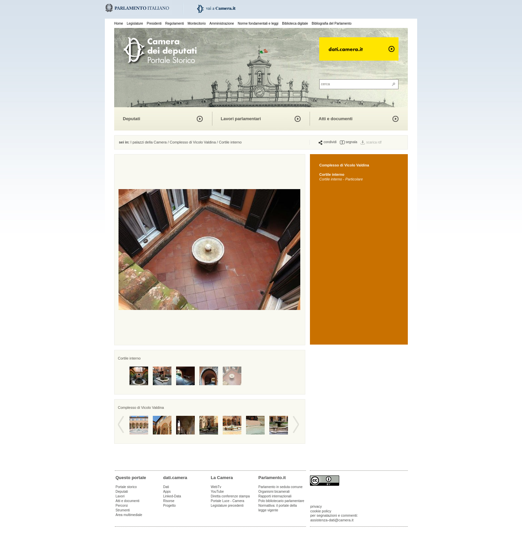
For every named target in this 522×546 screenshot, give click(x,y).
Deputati (131, 118)
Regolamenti (174, 23)
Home (118, 23)
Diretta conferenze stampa (230, 496)
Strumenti (123, 510)
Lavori (120, 496)
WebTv (216, 487)
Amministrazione (221, 23)
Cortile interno (230, 142)
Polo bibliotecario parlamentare (281, 501)
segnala (348, 142)
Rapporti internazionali (275, 496)
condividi (328, 142)
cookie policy (320, 511)
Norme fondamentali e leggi (258, 23)
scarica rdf (374, 142)
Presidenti (154, 23)
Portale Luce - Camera (227, 501)
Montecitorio (196, 23)
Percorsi (122, 505)
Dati (166, 487)
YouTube (217, 491)
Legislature (135, 23)
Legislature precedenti (227, 505)
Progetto (169, 505)
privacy (316, 506)
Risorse (168, 501)
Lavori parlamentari (241, 118)
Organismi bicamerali (274, 491)
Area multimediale (129, 515)
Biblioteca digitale (295, 23)
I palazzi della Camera (148, 142)
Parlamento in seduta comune (280, 487)
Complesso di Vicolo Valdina (193, 142)
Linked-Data (172, 496)
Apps (167, 491)
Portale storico (126, 487)
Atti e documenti (336, 118)
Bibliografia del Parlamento (332, 23)
